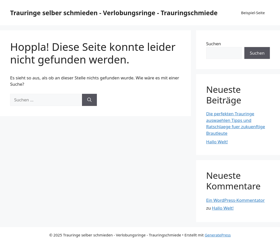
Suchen (213, 44)
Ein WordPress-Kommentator (235, 200)
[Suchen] (89, 100)
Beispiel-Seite (253, 12)
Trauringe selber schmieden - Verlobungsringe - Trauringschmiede (114, 12)
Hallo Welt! (217, 142)
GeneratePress (218, 234)
